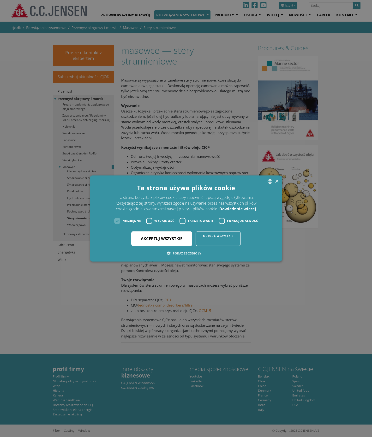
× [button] (276, 181)
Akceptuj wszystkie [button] (162, 238)
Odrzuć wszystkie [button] (218, 236)
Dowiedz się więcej (237, 208)
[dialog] (186, 218)
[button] (186, 253)
